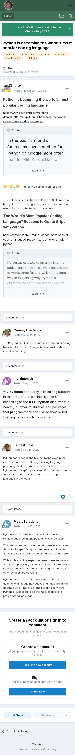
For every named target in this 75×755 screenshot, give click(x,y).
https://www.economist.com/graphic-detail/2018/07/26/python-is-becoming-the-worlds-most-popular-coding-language (35, 117)
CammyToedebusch (29, 330)
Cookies (37, 744)
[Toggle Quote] (9, 130)
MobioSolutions (26, 522)
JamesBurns (24, 445)
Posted (30, 90)
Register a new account (37, 664)
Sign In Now (37, 691)
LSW (9, 68)
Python (34, 71)
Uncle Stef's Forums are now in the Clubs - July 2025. (37, 29)
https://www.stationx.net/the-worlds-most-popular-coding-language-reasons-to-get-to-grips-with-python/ (36, 239)
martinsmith (23, 379)
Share (18, 715)
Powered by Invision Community (38, 749)
